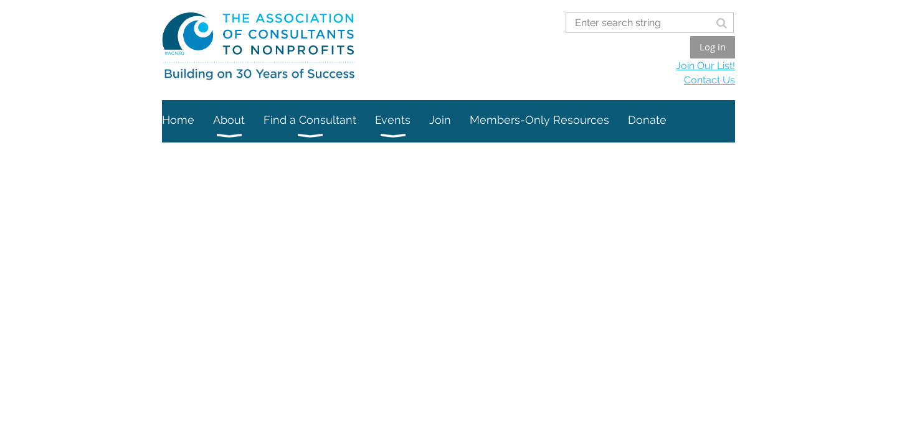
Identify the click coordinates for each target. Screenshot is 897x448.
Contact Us (709, 80)
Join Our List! (705, 66)
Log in (713, 46)
